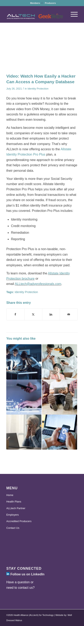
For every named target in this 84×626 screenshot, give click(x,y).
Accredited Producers (18, 521)
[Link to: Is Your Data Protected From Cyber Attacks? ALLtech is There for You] (23, 361)
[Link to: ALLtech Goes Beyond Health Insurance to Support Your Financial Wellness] (59, 397)
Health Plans (13, 501)
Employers (12, 514)
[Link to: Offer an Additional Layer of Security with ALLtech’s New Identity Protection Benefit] (23, 397)
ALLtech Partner (15, 508)
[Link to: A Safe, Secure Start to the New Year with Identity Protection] (59, 432)
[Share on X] (33, 314)
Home (9, 495)
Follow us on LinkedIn (25, 574)
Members (35, 3)
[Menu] (72, 14)
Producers (50, 3)
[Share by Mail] (69, 314)
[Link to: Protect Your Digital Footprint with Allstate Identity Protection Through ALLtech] (59, 361)
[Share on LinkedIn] (51, 314)
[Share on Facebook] (15, 314)
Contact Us (12, 527)
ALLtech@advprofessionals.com (38, 284)
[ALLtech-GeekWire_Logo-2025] (34, 16)
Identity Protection (38, 88)
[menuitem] (35, 3)
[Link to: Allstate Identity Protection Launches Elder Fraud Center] (23, 432)
